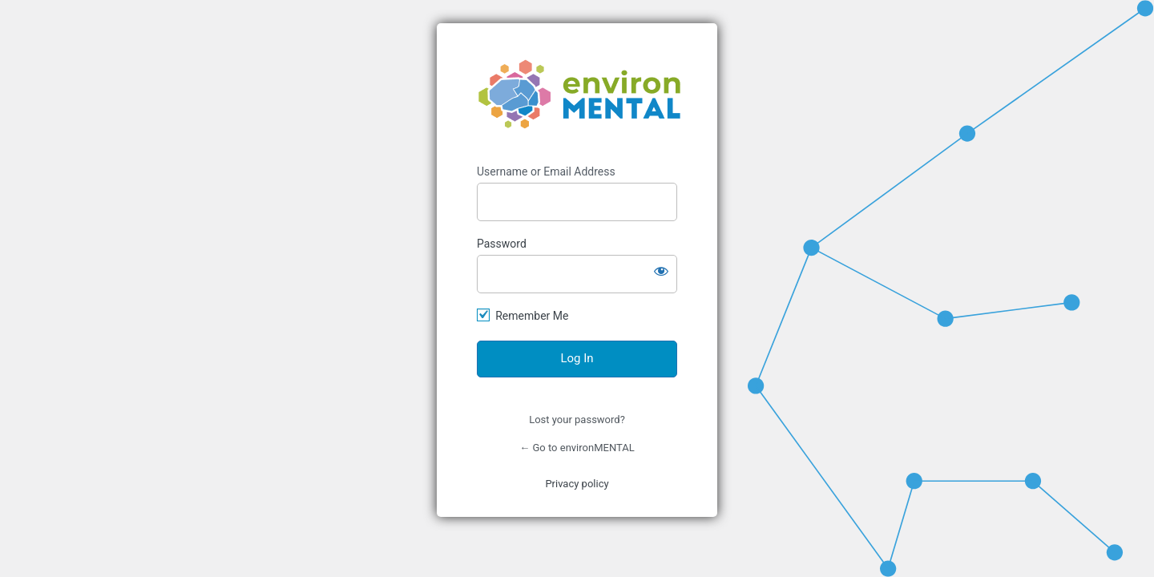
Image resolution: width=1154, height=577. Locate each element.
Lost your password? (577, 420)
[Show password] (661, 271)
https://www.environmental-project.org (579, 94)
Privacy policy (576, 484)
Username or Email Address (546, 171)
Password (502, 243)
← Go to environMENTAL (576, 448)
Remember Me (531, 315)
